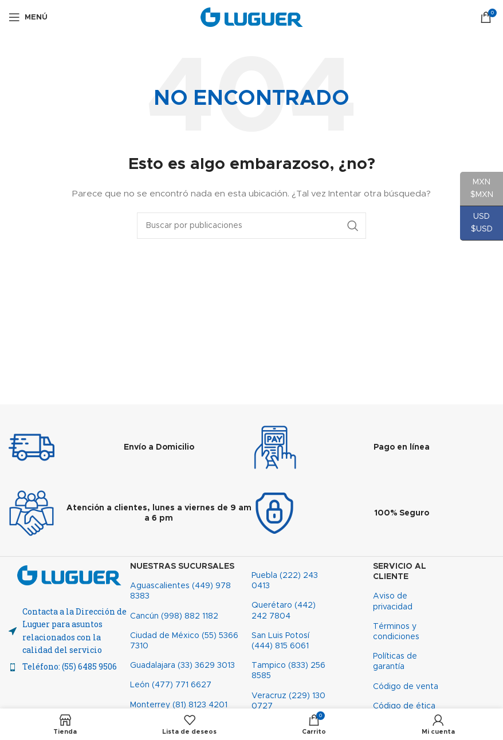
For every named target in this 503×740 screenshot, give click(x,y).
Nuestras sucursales (182, 566)
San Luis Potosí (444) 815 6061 (280, 641)
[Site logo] (252, 17)
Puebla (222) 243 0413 (285, 581)
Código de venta (405, 687)
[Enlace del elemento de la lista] (69, 666)
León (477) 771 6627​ (170, 685)
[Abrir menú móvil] (28, 17)
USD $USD (476, 226)
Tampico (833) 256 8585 (288, 671)
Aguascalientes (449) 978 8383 (180, 591)
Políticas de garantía (395, 661)
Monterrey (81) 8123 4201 (178, 705)
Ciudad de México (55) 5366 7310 (184, 641)
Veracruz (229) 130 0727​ (288, 701)
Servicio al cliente (399, 571)
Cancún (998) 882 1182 (174, 616)
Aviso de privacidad (392, 601)
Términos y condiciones (396, 632)
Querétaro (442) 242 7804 (284, 610)
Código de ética (404, 706)
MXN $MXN (476, 192)
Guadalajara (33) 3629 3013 (182, 666)
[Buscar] (251, 225)
